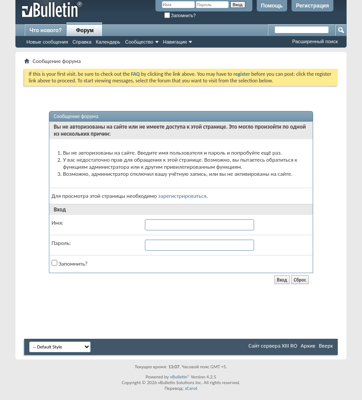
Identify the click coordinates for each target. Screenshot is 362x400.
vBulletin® (180, 377)
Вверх (326, 345)
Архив (308, 345)
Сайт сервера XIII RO (272, 345)
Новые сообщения (47, 41)
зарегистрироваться (182, 196)
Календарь (108, 41)
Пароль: (61, 243)
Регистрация (312, 6)
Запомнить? (180, 15)
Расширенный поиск (315, 41)
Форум (84, 30)
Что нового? (46, 30)
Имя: (57, 222)
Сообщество (139, 41)
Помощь (272, 6)
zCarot (191, 388)
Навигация (175, 41)
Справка (81, 41)
